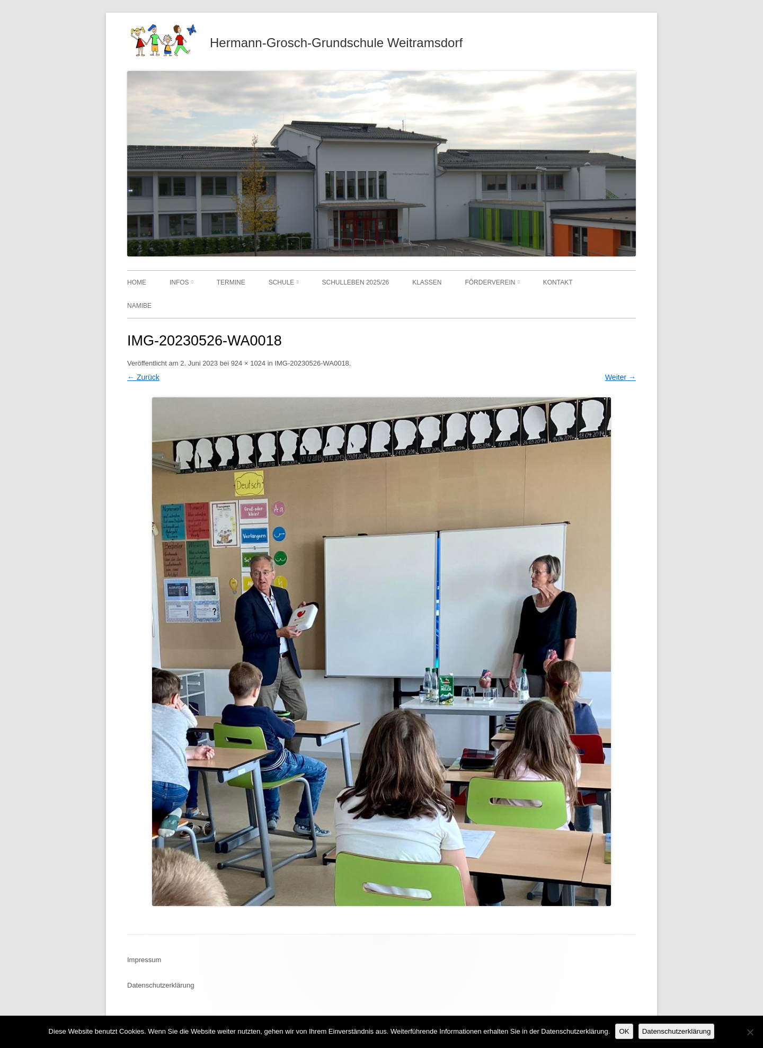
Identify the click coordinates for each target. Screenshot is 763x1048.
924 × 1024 (248, 363)
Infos (179, 282)
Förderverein (490, 282)
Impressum (144, 960)
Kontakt (558, 282)
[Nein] (749, 1032)
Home (136, 282)
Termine (231, 282)
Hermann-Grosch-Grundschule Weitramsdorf (336, 42)
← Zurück (143, 377)
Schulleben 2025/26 (355, 282)
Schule (282, 282)
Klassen (426, 282)
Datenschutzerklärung (160, 985)
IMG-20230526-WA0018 (311, 363)
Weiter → (620, 377)
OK (624, 1031)
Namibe (139, 305)
